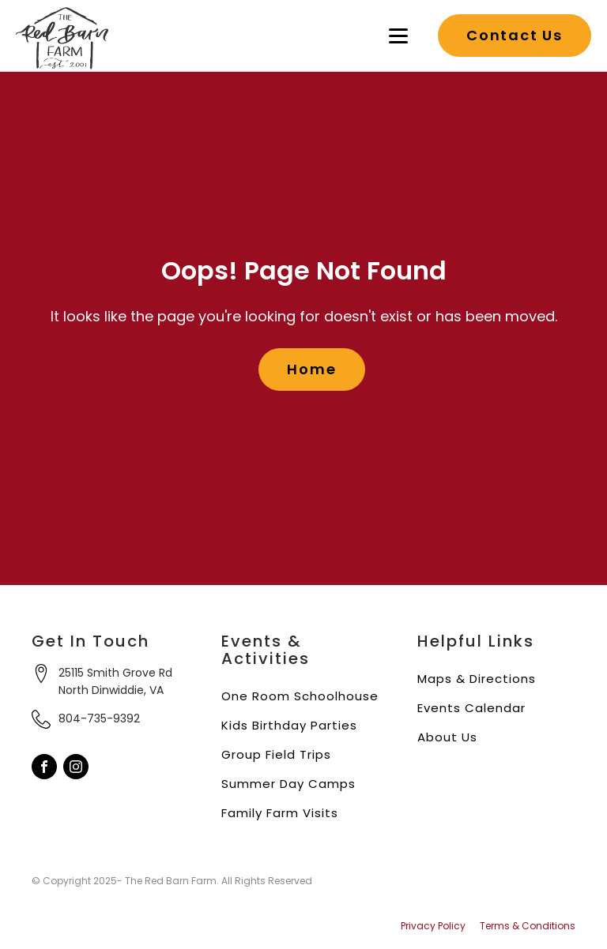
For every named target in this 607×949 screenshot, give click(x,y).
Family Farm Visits (279, 813)
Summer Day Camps (288, 783)
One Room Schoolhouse (300, 696)
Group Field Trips (276, 754)
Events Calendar (471, 708)
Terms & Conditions (527, 926)
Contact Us (514, 35)
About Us (447, 737)
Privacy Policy (433, 926)
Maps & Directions (476, 678)
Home (311, 369)
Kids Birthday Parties (289, 725)
